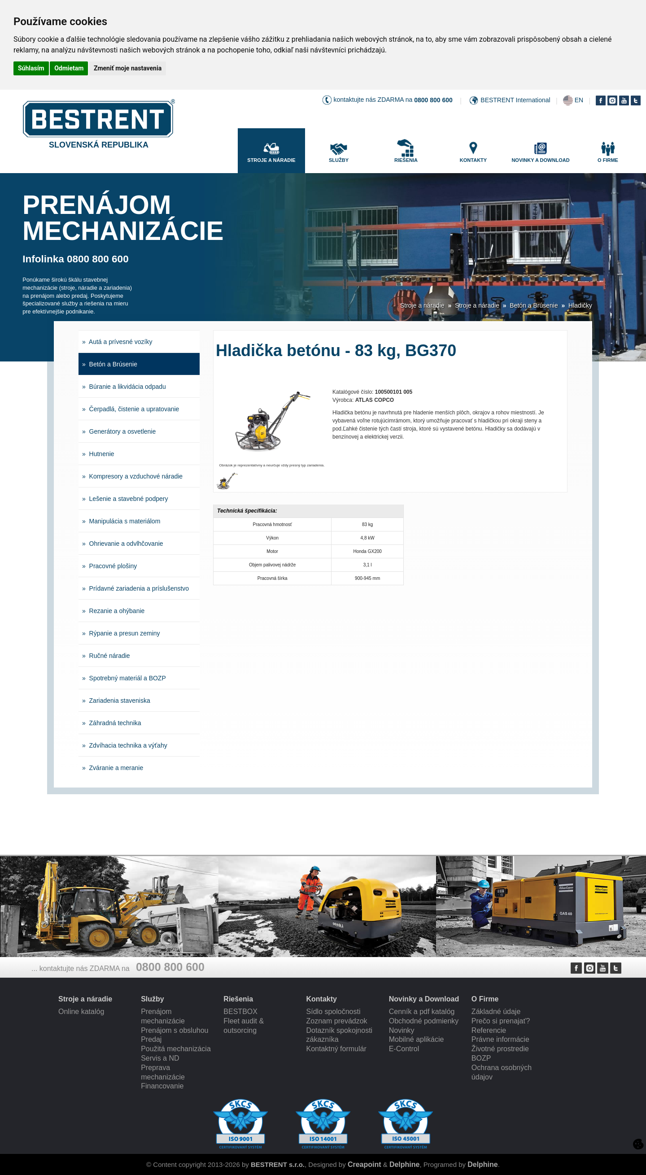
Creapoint (364, 1164)
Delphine (404, 1164)
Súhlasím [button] (31, 68)
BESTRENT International (515, 100)
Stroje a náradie (422, 305)
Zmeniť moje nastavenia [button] (128, 68)
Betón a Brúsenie (534, 305)
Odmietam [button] (68, 68)
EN (579, 100)
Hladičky (580, 305)
